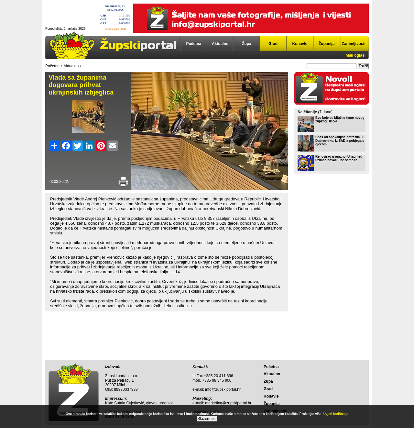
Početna (194, 43)
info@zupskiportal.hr (223, 389)
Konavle (300, 43)
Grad (273, 43)
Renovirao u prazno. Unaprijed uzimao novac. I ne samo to (338, 158)
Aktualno (220, 43)
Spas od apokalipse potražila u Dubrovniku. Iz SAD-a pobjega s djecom (339, 140)
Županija (326, 43)
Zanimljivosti (353, 43)
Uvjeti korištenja (335, 414)
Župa (246, 43)
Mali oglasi (355, 55)
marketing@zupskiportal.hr (228, 403)
